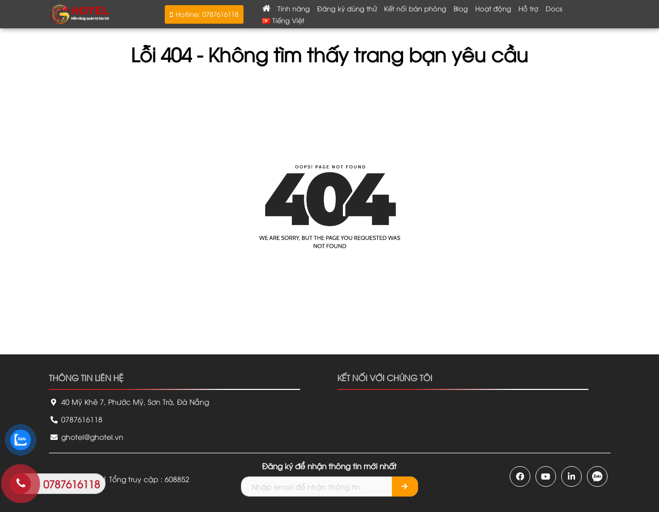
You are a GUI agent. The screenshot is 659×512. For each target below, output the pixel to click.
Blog (461, 8)
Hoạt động (493, 8)
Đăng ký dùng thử (347, 8)
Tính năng (294, 8)
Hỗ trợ (528, 8)
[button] (204, 14)
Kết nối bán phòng (415, 8)
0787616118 (75, 419)
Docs (554, 8)
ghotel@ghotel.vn (86, 436)
